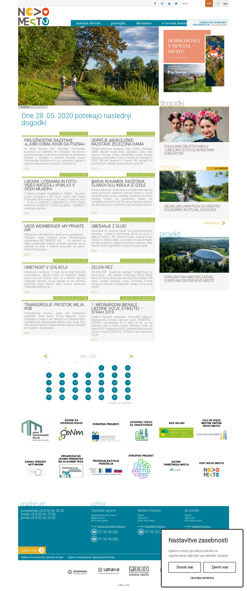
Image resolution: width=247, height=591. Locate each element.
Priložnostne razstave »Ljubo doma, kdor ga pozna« (54, 142)
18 (48, 390)
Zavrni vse (219, 567)
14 (88, 382)
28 (88, 397)
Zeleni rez (102, 267)
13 (75, 382)
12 (62, 382)
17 (127, 382)
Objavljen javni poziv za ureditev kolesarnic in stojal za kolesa (192, 208)
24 (127, 390)
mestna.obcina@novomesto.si (111, 526)
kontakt (218, 4)
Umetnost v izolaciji (46, 267)
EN (225, 3)
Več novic (211, 223)
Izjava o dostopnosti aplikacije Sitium (91, 557)
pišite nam (33, 550)
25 (48, 397)
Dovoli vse (185, 567)
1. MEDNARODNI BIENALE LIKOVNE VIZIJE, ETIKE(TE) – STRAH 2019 (117, 308)
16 (114, 382)
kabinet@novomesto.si (155, 526)
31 (127, 397)
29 (101, 397)
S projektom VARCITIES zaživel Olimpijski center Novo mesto (189, 279)
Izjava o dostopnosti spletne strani (42, 557)
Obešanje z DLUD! (108, 226)
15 (101, 382)
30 (114, 397)
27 (75, 397)
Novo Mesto (42, 16)
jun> (131, 356)
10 (127, 375)
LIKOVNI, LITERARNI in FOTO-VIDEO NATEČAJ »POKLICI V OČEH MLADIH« (50, 185)
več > (27, 168)
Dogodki (25, 106)
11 (48, 382)
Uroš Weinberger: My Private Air (54, 228)
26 (62, 397)
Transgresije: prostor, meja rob (54, 306)
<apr (46, 356)
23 (114, 390)
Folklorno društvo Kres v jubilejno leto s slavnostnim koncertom (189, 150)
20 (75, 390)
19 (62, 390)
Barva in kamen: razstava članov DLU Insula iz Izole (118, 183)
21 (88, 390)
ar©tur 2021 (123, 585)
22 (101, 390)
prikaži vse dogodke (120, 402)
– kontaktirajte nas (209, 24)
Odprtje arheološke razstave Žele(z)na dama (117, 142)
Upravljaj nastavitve (202, 578)
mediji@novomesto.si (201, 526)
